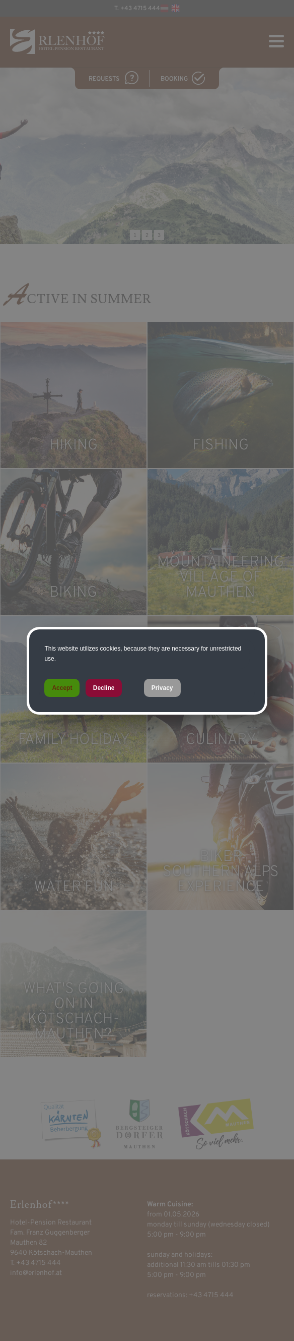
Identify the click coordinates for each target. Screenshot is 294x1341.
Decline (104, 687)
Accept (62, 687)
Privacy (162, 687)
